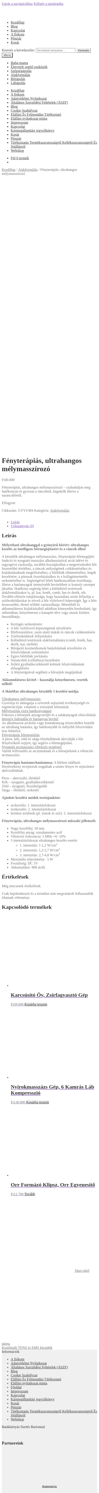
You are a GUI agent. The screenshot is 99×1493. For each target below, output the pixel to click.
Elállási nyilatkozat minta (29, 118)
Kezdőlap (17, 22)
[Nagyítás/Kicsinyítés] (17, 1443)
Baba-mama (19, 63)
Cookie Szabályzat (24, 110)
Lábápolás (18, 83)
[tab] (54, 262)
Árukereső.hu (49, 1225)
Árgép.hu (49, 1285)
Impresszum (19, 122)
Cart (15, 1435)
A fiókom (17, 34)
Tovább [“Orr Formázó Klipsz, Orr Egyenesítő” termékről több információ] (29, 933)
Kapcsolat (18, 30)
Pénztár (16, 38)
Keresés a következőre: (18, 50)
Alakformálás (20, 75)
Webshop (17, 150)
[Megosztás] (8, 1443)
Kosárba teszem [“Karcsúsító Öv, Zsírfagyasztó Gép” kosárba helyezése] (35, 744)
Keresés (83, 50)
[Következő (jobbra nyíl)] (8, 1447)
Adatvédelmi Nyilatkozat (29, 98)
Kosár (15, 42)
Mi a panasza (11, 1410)
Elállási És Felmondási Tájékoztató (36, 114)
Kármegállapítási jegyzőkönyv (33, 130)
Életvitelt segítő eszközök (29, 67)
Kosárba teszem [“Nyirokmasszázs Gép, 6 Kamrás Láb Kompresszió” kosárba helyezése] (37, 842)
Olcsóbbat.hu (49, 1265)
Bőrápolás (18, 79)
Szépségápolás (21, 71)
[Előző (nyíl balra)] (3, 1447)
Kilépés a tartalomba (48, 4)
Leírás (15, 261)
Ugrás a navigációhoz (17, 4)
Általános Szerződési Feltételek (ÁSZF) (39, 102)
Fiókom (16, 1417)
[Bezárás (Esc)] (3, 1443)
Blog (14, 26)
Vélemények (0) (22, 265)
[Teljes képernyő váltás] (12, 1443)
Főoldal (16, 1127)
